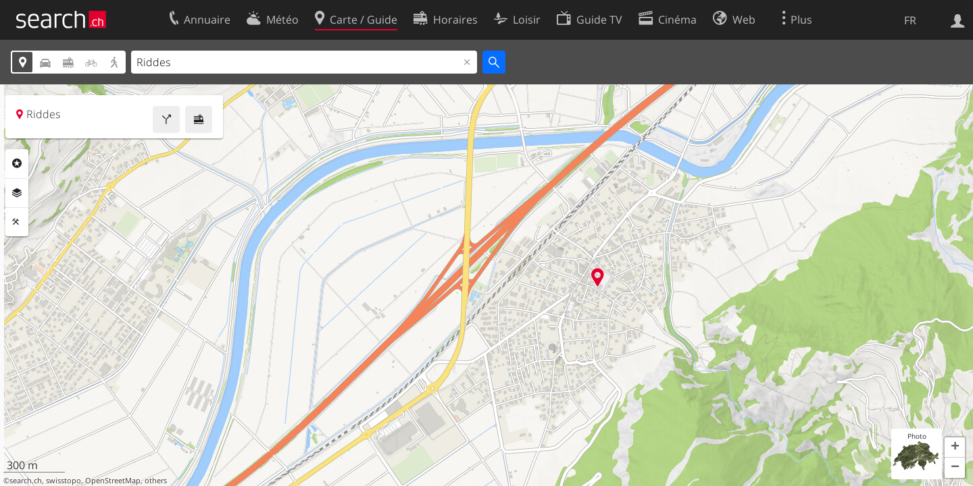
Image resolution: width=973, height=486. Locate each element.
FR (910, 20)
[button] (955, 447)
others (156, 480)
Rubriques (16, 163)
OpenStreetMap (113, 480)
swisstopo (63, 480)
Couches (16, 193)
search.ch (25, 480)
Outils (16, 222)
